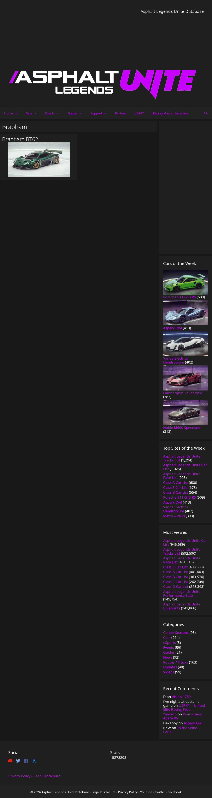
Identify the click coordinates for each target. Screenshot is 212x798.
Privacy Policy (19, 776)
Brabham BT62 (20, 139)
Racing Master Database (170, 113)
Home (13, 113)
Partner (120, 113)
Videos (168, 672)
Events (54, 113)
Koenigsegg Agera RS (182, 716)
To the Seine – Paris (181, 729)
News (167, 657)
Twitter (160, 792)
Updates (170, 667)
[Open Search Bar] (206, 113)
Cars (33, 113)
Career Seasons (176, 632)
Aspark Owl (193, 723)
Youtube (146, 792)
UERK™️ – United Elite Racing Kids (184, 707)
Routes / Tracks (175, 662)
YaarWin (170, 714)
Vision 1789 (181, 696)
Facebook (175, 792)
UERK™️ (139, 113)
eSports (169, 642)
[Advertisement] (172, 44)
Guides (76, 113)
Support (100, 113)
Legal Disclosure (47, 776)
